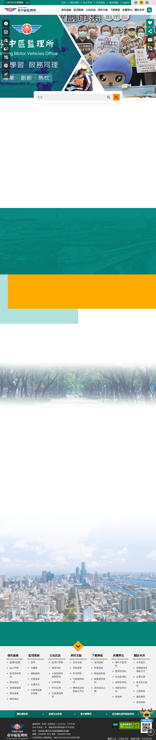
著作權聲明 (85, 716)
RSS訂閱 (56, 690)
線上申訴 (87, 2)
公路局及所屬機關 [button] (14, 2)
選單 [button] (78, 648)
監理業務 (78, 10)
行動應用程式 (78, 682)
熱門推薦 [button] (150, 23)
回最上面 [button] (151, 732)
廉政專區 (140, 698)
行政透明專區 (57, 697)
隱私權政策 (22, 716)
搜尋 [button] (149, 9)
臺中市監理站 (120, 666)
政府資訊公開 (99, 691)
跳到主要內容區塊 (1, 1)
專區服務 (14, 695)
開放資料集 (99, 675)
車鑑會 (118, 698)
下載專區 (115, 10)
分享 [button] (150, 31)
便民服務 (66, 10)
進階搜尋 (116, 97)
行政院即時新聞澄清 (57, 677)
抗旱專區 (56, 684)
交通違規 (35, 681)
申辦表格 (98, 670)
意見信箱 (77, 664)
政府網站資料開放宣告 (123, 716)
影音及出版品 (141, 686)
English (126, 2)
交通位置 (140, 679)
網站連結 (14, 701)
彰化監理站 (120, 679)
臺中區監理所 (29, 10)
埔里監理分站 (120, 691)
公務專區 (140, 693)
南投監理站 (120, 684)
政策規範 (140, 704)
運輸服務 (35, 675)
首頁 (64, 2)
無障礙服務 (15, 690)
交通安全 (35, 686)
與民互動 (103, 10)
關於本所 (139, 10)
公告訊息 (91, 10)
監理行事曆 (57, 664)
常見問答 (100, 2)
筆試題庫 (98, 664)
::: (1, 1)
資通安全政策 (55, 716)
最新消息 (56, 670)
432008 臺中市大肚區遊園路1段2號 (53, 733)
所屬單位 (127, 10)
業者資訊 (14, 684)
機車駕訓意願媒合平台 (78, 691)
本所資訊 (140, 664)
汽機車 (34, 670)
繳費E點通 (15, 664)
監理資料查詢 (15, 677)
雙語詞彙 (113, 2)
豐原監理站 (120, 673)
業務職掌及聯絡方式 (141, 671)
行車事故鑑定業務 (36, 693)
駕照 (33, 664)
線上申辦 (14, 670)
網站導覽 (74, 2)
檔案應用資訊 (99, 682)
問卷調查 (77, 670)
